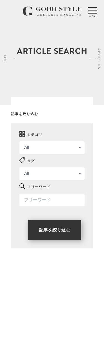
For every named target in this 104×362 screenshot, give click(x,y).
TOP (4, 59)
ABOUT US (99, 58)
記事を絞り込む (54, 230)
